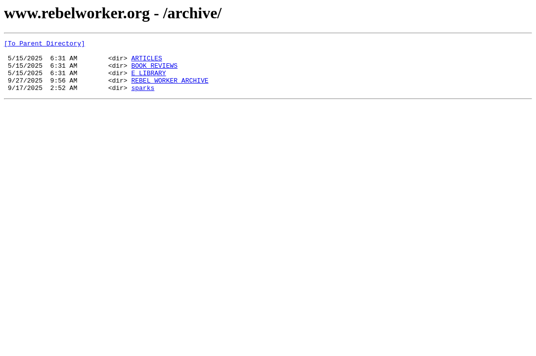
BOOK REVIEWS (154, 71)
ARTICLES (146, 62)
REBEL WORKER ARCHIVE (169, 89)
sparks (142, 97)
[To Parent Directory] (44, 44)
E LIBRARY (148, 80)
